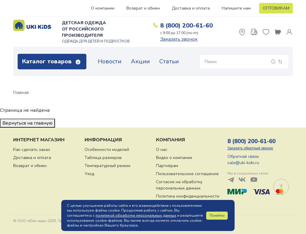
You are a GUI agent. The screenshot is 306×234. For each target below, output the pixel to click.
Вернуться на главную (27, 123)
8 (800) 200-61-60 (186, 26)
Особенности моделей (107, 149)
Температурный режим (107, 166)
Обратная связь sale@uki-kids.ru (243, 160)
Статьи (169, 61)
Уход (89, 174)
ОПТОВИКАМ (276, 8)
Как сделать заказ (31, 149)
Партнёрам (167, 166)
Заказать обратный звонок (250, 148)
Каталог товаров (51, 61)
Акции (140, 61)
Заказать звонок (179, 39)
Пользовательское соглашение (187, 174)
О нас (161, 149)
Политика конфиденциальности (187, 196)
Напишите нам (236, 8)
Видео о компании (174, 157)
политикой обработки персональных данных (136, 215)
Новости (109, 61)
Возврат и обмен (143, 8)
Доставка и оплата (191, 8)
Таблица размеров (103, 157)
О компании (102, 8)
